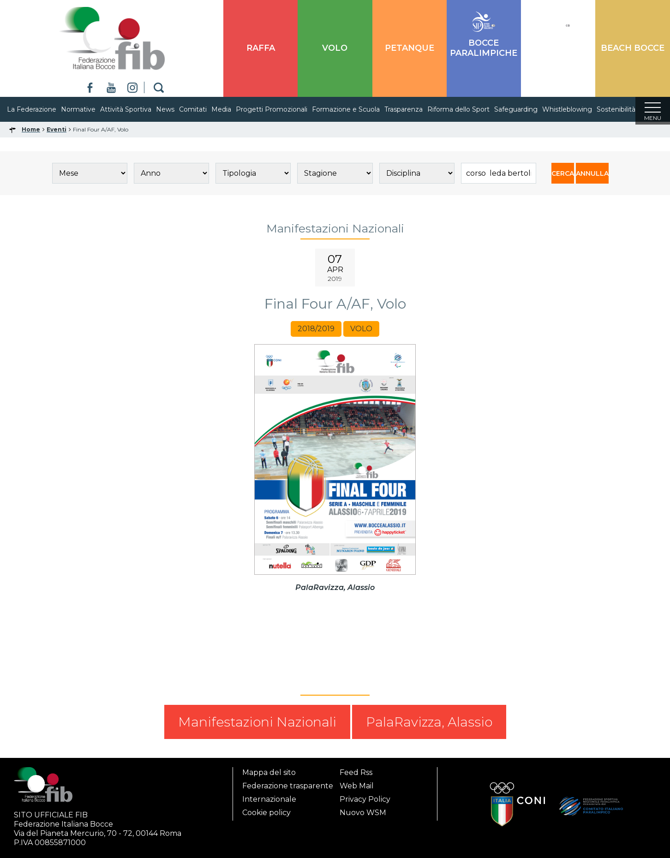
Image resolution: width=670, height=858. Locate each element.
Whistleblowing (576, 109)
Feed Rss (356, 772)
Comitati (202, 109)
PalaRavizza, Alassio (429, 725)
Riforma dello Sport (468, 109)
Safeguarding (525, 109)
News (174, 109)
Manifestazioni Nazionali (257, 725)
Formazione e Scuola (355, 109)
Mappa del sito (269, 772)
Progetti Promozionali (281, 109)
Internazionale (269, 799)
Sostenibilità (625, 109)
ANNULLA (592, 176)
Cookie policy (266, 812)
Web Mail (357, 785)
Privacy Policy (365, 799)
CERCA (562, 176)
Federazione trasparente (287, 785)
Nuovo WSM (363, 812)
